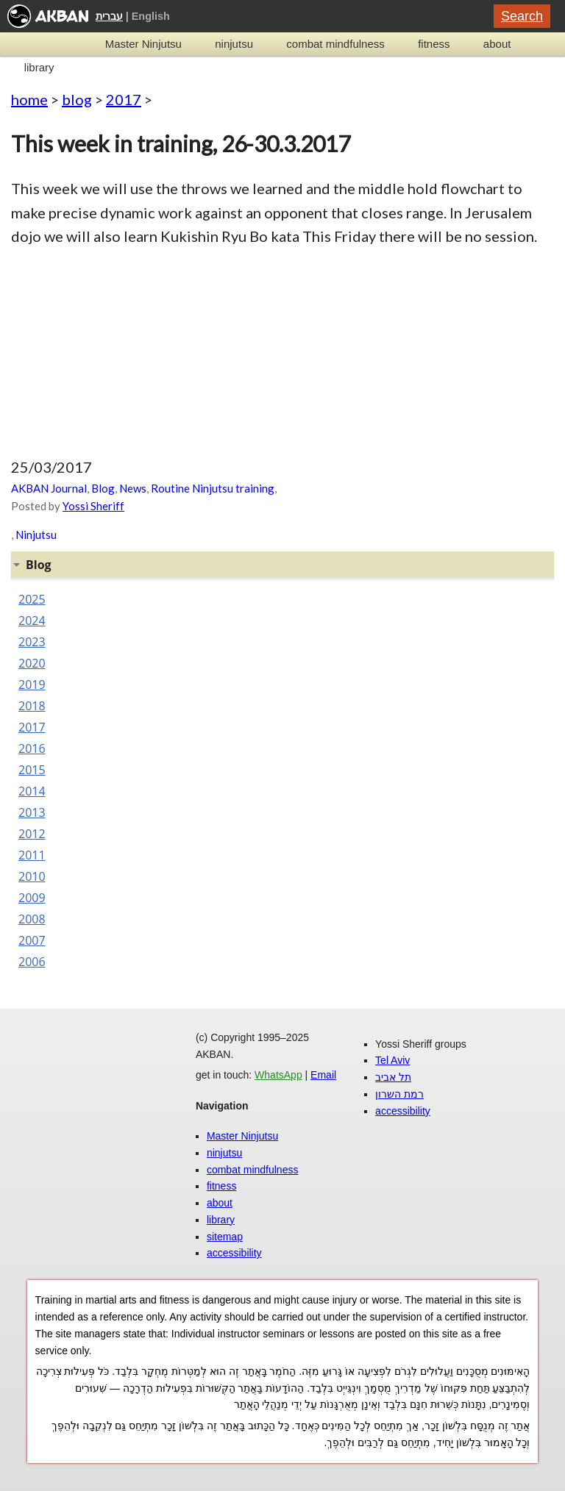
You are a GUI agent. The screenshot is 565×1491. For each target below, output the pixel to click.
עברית (109, 16)
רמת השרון (399, 1094)
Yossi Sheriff (93, 505)
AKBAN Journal (49, 488)
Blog (103, 488)
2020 (32, 663)
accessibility (234, 1253)
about (497, 43)
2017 (123, 99)
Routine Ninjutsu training (212, 488)
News (132, 488)
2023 (32, 642)
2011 (32, 855)
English (151, 16)
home (29, 99)
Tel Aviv (392, 1060)
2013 (32, 812)
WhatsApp (278, 1075)
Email (323, 1075)
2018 (32, 706)
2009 (32, 898)
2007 (32, 940)
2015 (32, 770)
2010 (32, 876)
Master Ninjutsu (143, 43)
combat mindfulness (335, 43)
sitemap (225, 1236)
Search (522, 16)
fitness (433, 43)
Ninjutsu (36, 534)
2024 (32, 620)
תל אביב (393, 1077)
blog (77, 99)
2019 (32, 684)
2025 (32, 599)
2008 (32, 919)
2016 (32, 748)
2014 (32, 791)
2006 (32, 962)
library (39, 67)
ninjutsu (234, 43)
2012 (32, 834)
